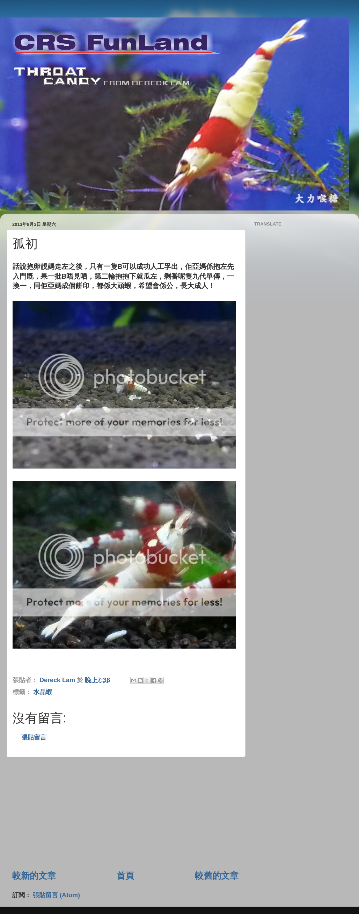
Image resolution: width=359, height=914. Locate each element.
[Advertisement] (125, 813)
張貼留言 (33, 737)
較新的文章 (34, 875)
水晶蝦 (42, 691)
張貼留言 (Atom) (56, 895)
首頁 (125, 875)
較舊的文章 (217, 875)
